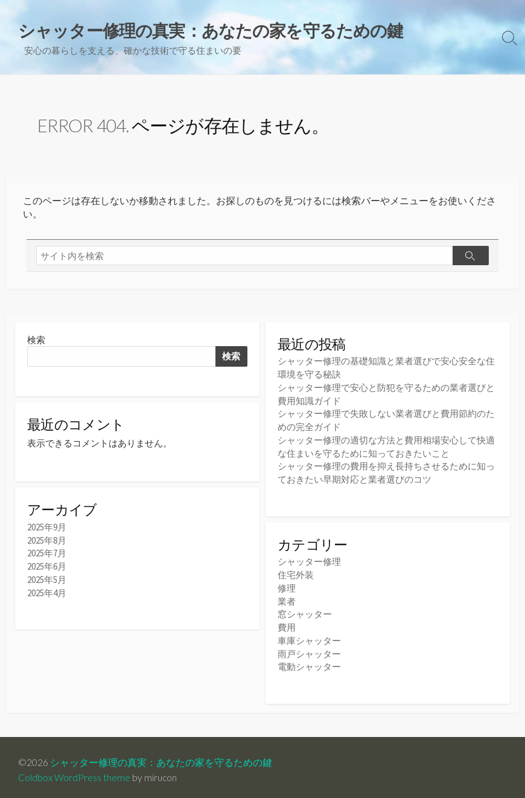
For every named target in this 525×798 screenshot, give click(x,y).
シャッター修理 (309, 560)
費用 (287, 623)
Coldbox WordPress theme (74, 772)
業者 (287, 598)
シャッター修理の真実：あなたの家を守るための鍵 (161, 756)
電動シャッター (309, 662)
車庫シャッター (309, 636)
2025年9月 (46, 530)
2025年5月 (46, 581)
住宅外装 (296, 573)
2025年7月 (46, 555)
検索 (36, 342)
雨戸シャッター (309, 649)
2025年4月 (46, 594)
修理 (287, 585)
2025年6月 (46, 568)
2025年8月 (46, 543)
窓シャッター (305, 611)
